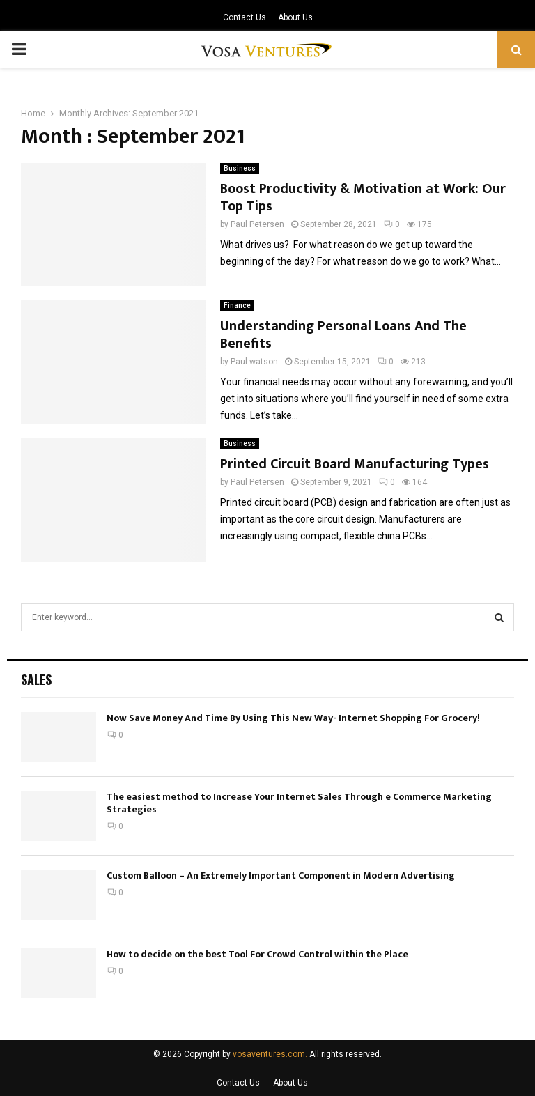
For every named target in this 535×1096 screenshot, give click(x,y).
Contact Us (244, 17)
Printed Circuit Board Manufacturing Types (354, 464)
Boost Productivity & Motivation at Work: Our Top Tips (363, 197)
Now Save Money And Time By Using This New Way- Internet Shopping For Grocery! (293, 718)
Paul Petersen (257, 224)
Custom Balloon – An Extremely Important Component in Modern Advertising (281, 875)
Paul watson (254, 361)
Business (240, 168)
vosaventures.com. (270, 1054)
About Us (295, 17)
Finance (237, 305)
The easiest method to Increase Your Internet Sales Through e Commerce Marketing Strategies (299, 803)
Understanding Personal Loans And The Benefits (343, 334)
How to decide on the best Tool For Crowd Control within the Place (257, 954)
